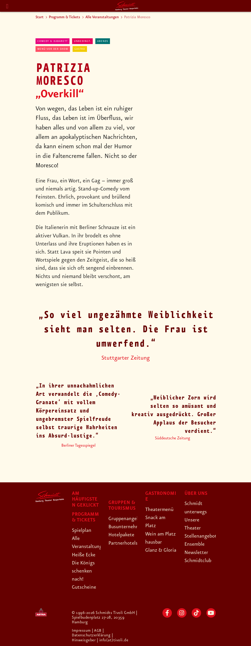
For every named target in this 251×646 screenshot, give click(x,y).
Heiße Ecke (84, 555)
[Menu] (7, 6)
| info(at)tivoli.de (113, 640)
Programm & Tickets (64, 17)
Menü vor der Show (52, 49)
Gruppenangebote (128, 518)
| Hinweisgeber (92, 637)
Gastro (79, 49)
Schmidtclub (198, 560)
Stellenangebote (202, 536)
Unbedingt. (82, 41)
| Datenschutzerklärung (91, 633)
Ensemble (195, 544)
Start (40, 17)
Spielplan (82, 530)
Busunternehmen (127, 527)
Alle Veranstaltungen (102, 17)
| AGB (97, 630)
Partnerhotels (123, 543)
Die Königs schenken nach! (84, 571)
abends (102, 41)
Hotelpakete (122, 535)
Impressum (82, 630)
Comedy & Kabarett (52, 41)
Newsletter (196, 552)
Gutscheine (84, 587)
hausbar (154, 550)
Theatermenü (160, 509)
